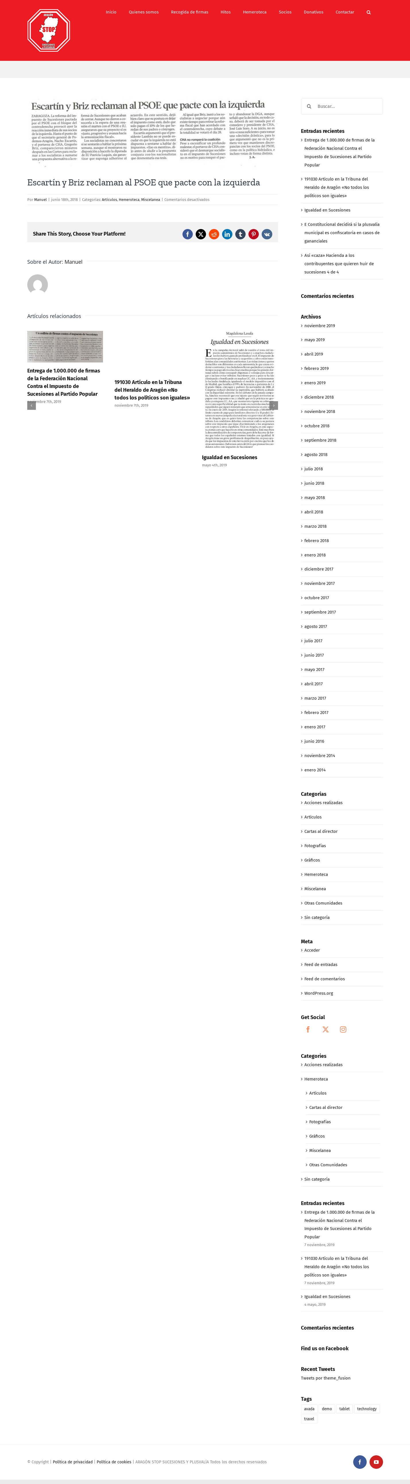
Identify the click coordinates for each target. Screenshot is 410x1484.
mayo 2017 (314, 669)
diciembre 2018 (319, 397)
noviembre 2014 (319, 755)
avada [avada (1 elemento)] (309, 1409)
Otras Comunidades (323, 903)
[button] (369, 12)
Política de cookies (114, 1462)
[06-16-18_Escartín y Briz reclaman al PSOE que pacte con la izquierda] (152, 133)
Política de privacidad (73, 1462)
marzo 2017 (315, 698)
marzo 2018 (315, 526)
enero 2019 (315, 382)
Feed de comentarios (324, 978)
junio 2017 (314, 655)
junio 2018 (314, 483)
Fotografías (315, 845)
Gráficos (312, 860)
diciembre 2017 (318, 569)
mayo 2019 (314, 339)
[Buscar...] (342, 106)
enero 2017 (314, 727)
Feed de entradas (320, 964)
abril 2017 (313, 683)
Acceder (312, 950)
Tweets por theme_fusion (326, 1378)
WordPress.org (318, 993)
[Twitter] (325, 1029)
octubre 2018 (316, 425)
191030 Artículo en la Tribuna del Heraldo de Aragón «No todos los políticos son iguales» (152, 390)
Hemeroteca (129, 199)
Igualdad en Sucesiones (229, 457)
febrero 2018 (316, 540)
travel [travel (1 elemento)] (309, 1419)
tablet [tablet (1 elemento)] (344, 1409)
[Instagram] (343, 1029)
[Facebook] (308, 1029)
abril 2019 (313, 354)
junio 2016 (314, 741)
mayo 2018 (314, 497)
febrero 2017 (316, 712)
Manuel (40, 199)
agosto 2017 (315, 626)
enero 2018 (315, 555)
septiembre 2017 (320, 612)
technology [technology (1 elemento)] (367, 1409)
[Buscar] (309, 106)
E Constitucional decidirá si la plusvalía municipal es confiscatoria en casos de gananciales (342, 233)
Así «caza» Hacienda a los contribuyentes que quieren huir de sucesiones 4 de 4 (339, 264)
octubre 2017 (316, 597)
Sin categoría (317, 917)
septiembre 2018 (320, 440)
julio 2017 (313, 640)
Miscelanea (150, 199)
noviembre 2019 (319, 325)
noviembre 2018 (319, 411)
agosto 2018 (315, 454)
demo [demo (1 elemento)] (327, 1409)
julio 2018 (313, 469)
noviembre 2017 (319, 583)
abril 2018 (313, 512)
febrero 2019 (316, 368)
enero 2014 (315, 770)
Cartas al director (321, 831)
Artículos (109, 199)
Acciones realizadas (323, 802)
